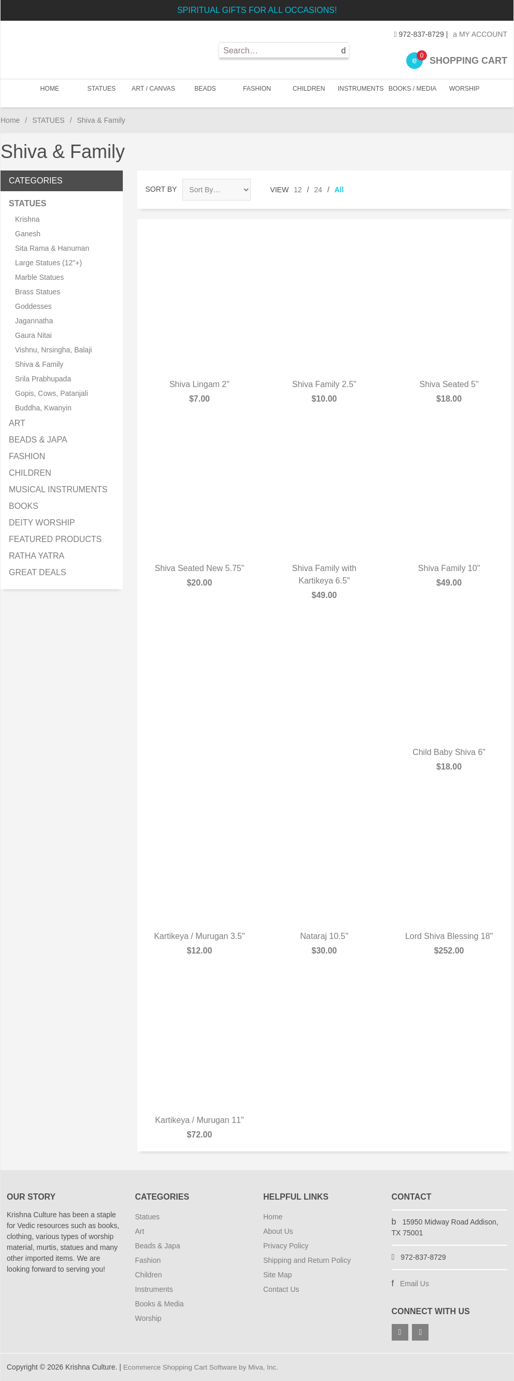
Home (51, 93)
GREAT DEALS (37, 572)
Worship (148, 1318)
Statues (147, 1217)
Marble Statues (39, 277)
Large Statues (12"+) (48, 263)
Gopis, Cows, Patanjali (51, 393)
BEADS (205, 93)
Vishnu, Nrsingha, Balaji (53, 350)
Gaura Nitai (33, 335)
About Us (278, 1231)
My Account (480, 34)
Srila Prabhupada (43, 379)
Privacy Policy (285, 1246)
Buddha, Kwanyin (43, 408)
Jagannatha (34, 321)
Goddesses (33, 306)
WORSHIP (461, 93)
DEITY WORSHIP (42, 522)
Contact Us (281, 1289)
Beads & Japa (157, 1246)
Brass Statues (37, 292)
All (339, 190)
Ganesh (27, 234)
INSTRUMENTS (360, 93)
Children (148, 1275)
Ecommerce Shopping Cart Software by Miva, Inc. (203, 1367)
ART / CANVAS (154, 93)
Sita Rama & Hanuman (52, 248)
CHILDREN (308, 93)
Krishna (27, 219)
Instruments (154, 1289)
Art (140, 1231)
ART (17, 423)
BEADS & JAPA (38, 439)
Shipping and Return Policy (307, 1260)
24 (318, 190)
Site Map (277, 1275)
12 (298, 190)
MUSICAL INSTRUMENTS (58, 489)
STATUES (102, 93)
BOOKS (23, 506)
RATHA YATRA (36, 555)
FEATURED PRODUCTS (55, 539)
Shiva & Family (39, 364)
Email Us (414, 1283)
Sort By (161, 189)
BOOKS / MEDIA (411, 93)
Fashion (148, 1260)
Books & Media (159, 1304)
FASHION (256, 93)
